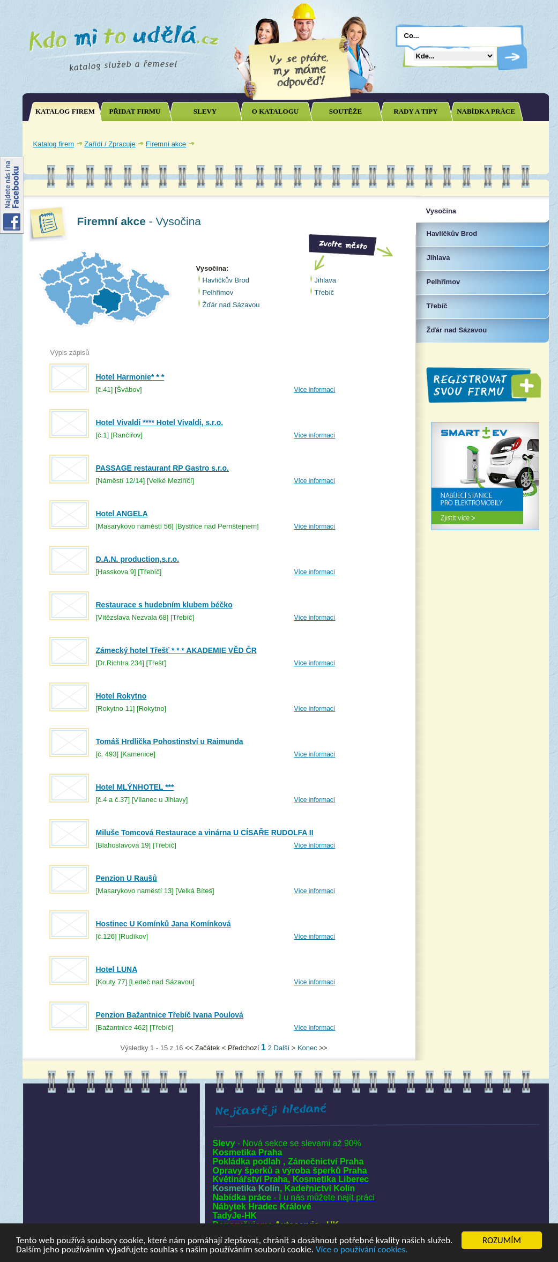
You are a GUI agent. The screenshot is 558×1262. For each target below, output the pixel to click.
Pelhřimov (218, 292)
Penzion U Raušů (126, 878)
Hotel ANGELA (122, 513)
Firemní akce (166, 144)
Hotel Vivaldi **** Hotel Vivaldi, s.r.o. (160, 422)
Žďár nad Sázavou (231, 305)
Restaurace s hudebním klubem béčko (164, 604)
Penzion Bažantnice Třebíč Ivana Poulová (169, 1015)
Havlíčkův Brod (226, 280)
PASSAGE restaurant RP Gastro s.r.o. (162, 468)
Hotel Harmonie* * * (130, 377)
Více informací (315, 390)
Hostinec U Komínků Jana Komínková (163, 923)
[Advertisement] (418, 144)
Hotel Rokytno (121, 696)
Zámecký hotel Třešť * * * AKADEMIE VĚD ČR (176, 650)
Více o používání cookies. (362, 1250)
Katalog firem (54, 144)
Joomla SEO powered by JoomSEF (60, 1050)
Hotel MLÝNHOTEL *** (135, 787)
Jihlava (325, 280)
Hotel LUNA (117, 969)
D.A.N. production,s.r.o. (138, 559)
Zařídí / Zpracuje (109, 144)
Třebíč (324, 292)
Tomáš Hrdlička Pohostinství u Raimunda (169, 741)
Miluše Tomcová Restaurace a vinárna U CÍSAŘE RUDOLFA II (205, 832)
